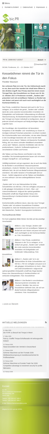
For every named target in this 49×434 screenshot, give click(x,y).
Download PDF (40, 64)
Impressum (40, 7)
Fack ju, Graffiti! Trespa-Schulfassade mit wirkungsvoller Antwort (23, 340)
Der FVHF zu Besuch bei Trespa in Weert (17, 333)
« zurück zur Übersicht (10, 304)
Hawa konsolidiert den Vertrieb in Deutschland (19, 347)
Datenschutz (28, 7)
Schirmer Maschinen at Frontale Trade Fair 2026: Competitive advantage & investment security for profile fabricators (22, 366)
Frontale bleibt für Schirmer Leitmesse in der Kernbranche (23, 327)
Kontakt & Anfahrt (12, 7)
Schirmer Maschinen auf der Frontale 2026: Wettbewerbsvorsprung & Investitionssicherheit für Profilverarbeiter (21, 355)
